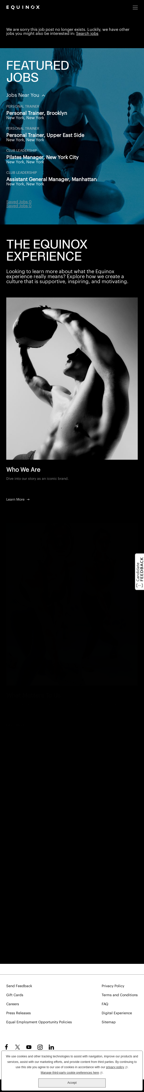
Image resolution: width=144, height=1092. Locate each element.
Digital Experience (117, 1013)
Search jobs (87, 34)
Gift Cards (14, 995)
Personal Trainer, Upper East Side (45, 135)
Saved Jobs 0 (19, 202)
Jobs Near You (23, 95)
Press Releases (18, 1013)
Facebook (6, 1047)
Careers (12, 1004)
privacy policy (116, 1067)
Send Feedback (19, 986)
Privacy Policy (113, 986)
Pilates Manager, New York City (42, 157)
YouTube (29, 1047)
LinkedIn (51, 1047)
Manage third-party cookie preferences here (71, 1072)
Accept (72, 1082)
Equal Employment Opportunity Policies (39, 1022)
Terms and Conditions (120, 995)
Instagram (40, 1047)
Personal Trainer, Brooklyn (36, 113)
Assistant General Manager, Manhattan (51, 179)
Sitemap (109, 1022)
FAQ (105, 1004)
